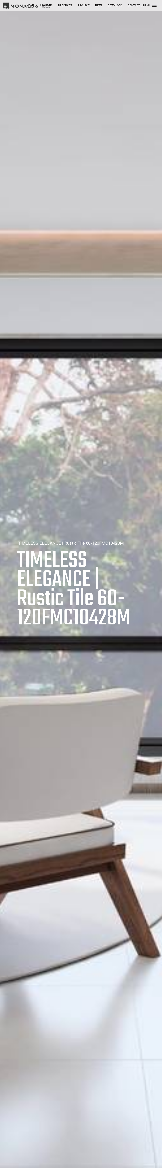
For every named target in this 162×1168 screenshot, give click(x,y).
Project (84, 5)
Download (115, 5)
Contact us (136, 5)
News (98, 5)
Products (65, 5)
